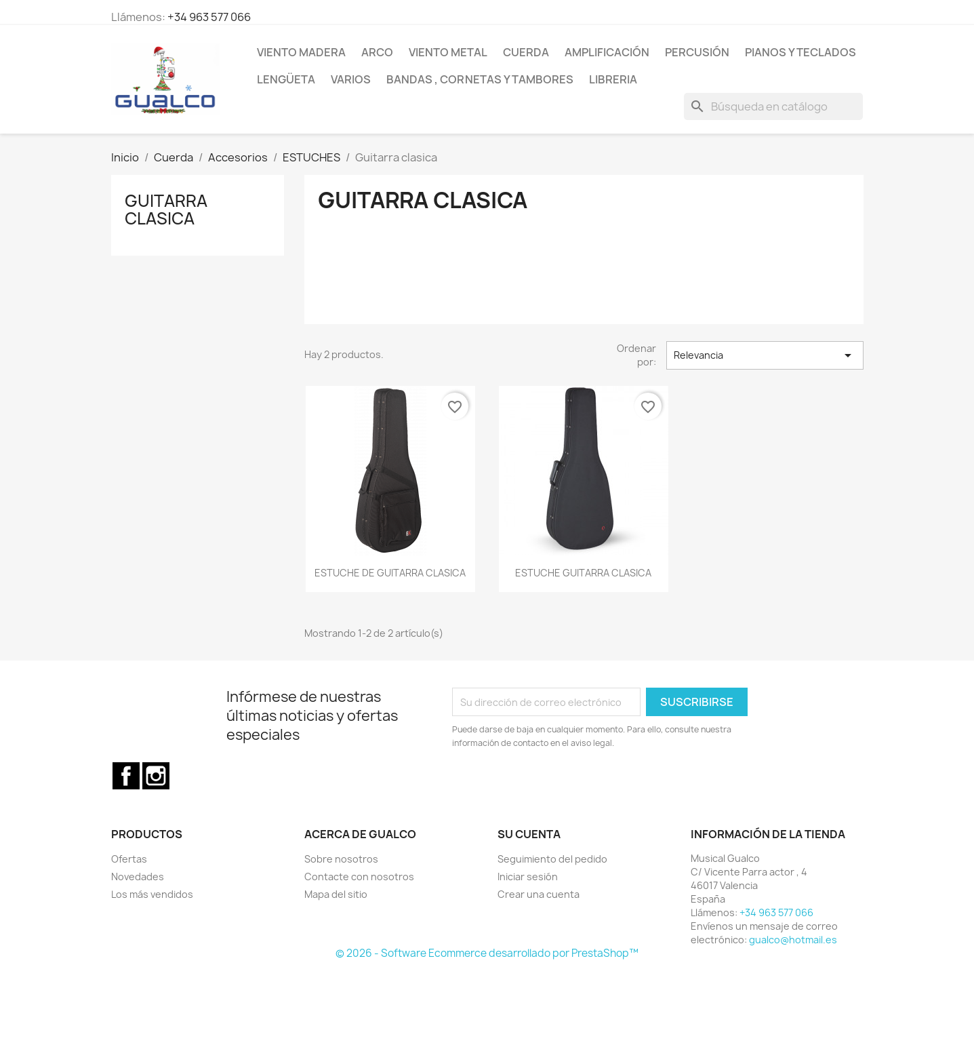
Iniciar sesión (528, 876)
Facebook (126, 775)
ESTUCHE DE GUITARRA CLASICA (390, 572)
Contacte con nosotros (359, 876)
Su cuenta (529, 834)
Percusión (697, 52)
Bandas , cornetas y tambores (479, 79)
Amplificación (607, 52)
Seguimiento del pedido (552, 858)
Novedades (137, 876)
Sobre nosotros (341, 858)
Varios (351, 79)
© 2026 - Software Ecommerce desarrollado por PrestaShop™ (487, 953)
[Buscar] (773, 106)
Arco (377, 52)
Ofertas (129, 858)
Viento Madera (301, 52)
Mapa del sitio (335, 894)
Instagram (155, 775)
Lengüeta (286, 79)
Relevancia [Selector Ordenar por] (765, 355)
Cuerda (526, 52)
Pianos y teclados (800, 52)
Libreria (613, 79)
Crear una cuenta (539, 894)
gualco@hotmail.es (793, 939)
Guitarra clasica (166, 209)
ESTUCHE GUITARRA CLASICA (583, 572)
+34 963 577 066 (209, 16)
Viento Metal (448, 52)
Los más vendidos (152, 894)
